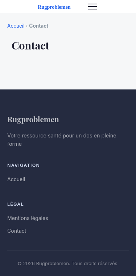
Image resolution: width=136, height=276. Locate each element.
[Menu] (92, 6)
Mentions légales (27, 218)
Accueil (15, 26)
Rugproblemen (33, 119)
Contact (16, 231)
